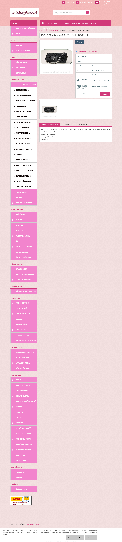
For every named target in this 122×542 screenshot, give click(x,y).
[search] (87, 13)
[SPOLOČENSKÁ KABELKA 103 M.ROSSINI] (49, 101)
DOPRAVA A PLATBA (49, 28)
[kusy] (79, 93)
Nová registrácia (86, 2)
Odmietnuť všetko (75, 538)
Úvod (41, 30)
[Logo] (24, 12)
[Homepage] (44, 23)
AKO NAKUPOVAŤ (95, 23)
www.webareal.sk (33, 524)
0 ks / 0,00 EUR (104, 1)
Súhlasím (91, 538)
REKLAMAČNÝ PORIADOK (80, 23)
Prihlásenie (70, 2)
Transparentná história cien (86, 51)
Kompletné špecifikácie (50, 124)
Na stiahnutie (67, 124)
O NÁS (50, 23)
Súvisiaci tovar (82, 124)
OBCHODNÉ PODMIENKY (61, 23)
